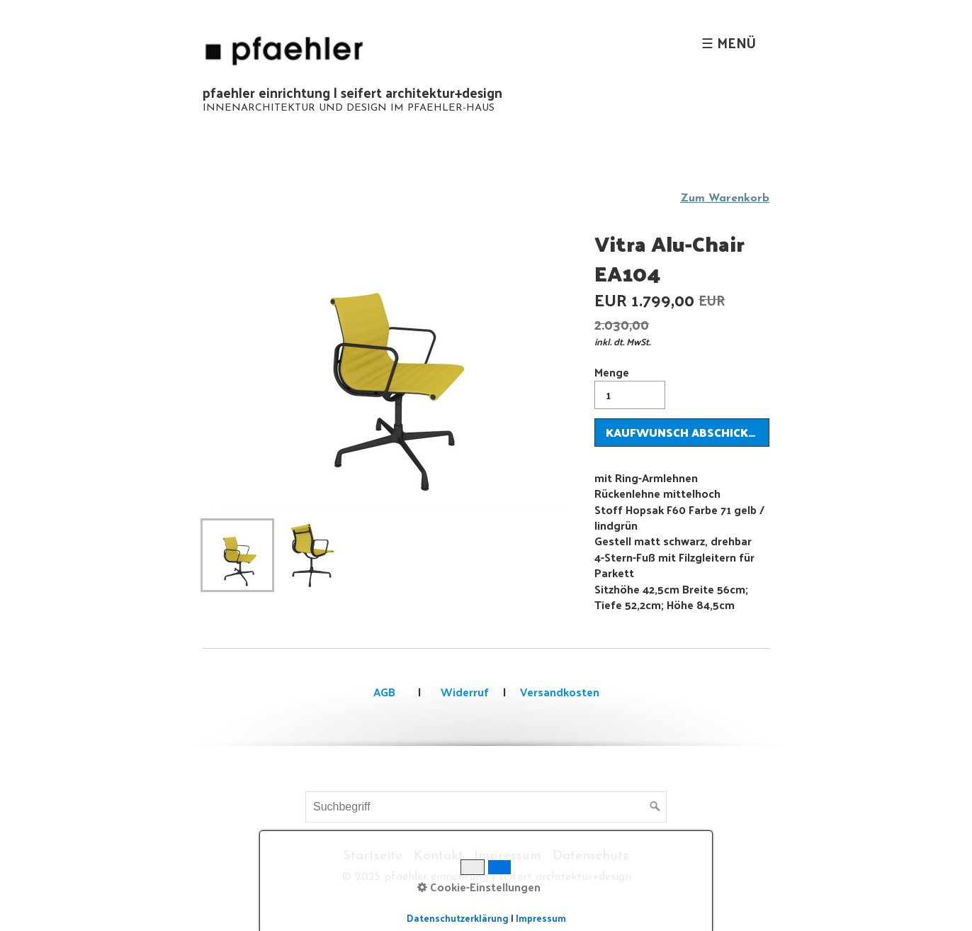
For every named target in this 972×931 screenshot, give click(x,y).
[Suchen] (655, 807)
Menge (629, 385)
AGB (384, 691)
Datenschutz (591, 856)
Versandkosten (559, 691)
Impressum (507, 856)
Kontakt (438, 856)
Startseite (372, 856)
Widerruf (463, 691)
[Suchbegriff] (486, 807)
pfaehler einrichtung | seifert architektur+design (352, 92)
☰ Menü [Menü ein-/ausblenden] (728, 42)
